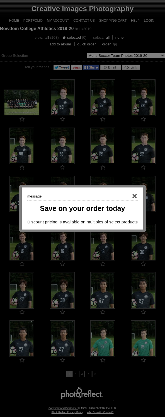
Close (126, 196)
